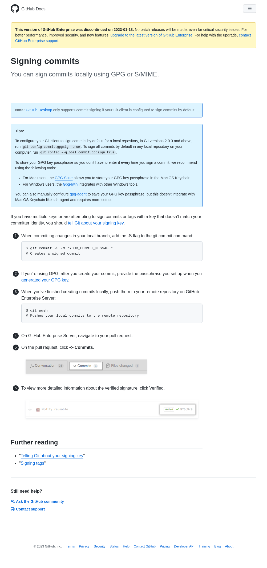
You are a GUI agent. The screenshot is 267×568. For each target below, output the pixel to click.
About (229, 546)
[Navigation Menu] (249, 8)
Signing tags (32, 463)
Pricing (165, 546)
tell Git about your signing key (96, 223)
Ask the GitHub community (37, 501)
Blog (217, 546)
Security (99, 546)
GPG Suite (64, 178)
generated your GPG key (44, 280)
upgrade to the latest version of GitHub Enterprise (151, 35)
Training (204, 546)
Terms (70, 546)
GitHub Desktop (39, 110)
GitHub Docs (33, 9)
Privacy (84, 546)
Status (114, 546)
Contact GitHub (145, 546)
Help (126, 546)
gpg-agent (78, 194)
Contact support (28, 509)
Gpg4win (70, 184)
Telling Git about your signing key (52, 455)
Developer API (184, 546)
